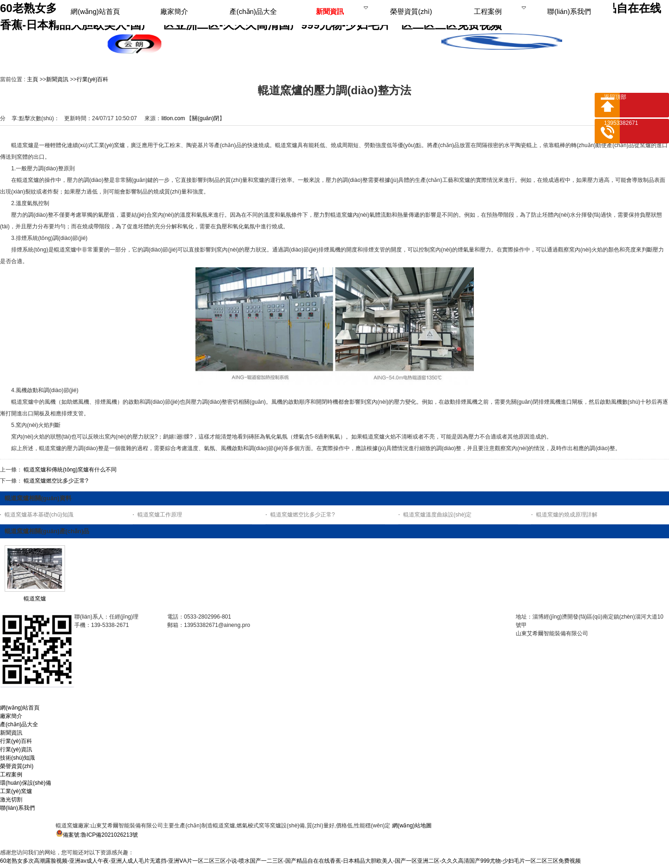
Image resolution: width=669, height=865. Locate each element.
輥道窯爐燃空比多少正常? (56, 481)
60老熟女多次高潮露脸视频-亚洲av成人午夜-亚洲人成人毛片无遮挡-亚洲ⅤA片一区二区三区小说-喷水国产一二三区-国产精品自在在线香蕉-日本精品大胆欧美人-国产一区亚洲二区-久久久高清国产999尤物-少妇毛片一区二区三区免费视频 (290, 861)
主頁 (32, 79)
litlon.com (173, 118)
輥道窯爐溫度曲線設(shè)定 (437, 514)
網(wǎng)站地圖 (412, 825)
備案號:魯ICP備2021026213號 (100, 835)
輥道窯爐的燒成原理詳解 (566, 514)
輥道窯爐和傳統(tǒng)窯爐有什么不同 (70, 469)
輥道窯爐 (35, 598)
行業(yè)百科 (93, 79)
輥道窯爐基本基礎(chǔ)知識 (39, 514)
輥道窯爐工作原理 (160, 514)
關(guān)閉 (205, 118)
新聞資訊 (57, 79)
